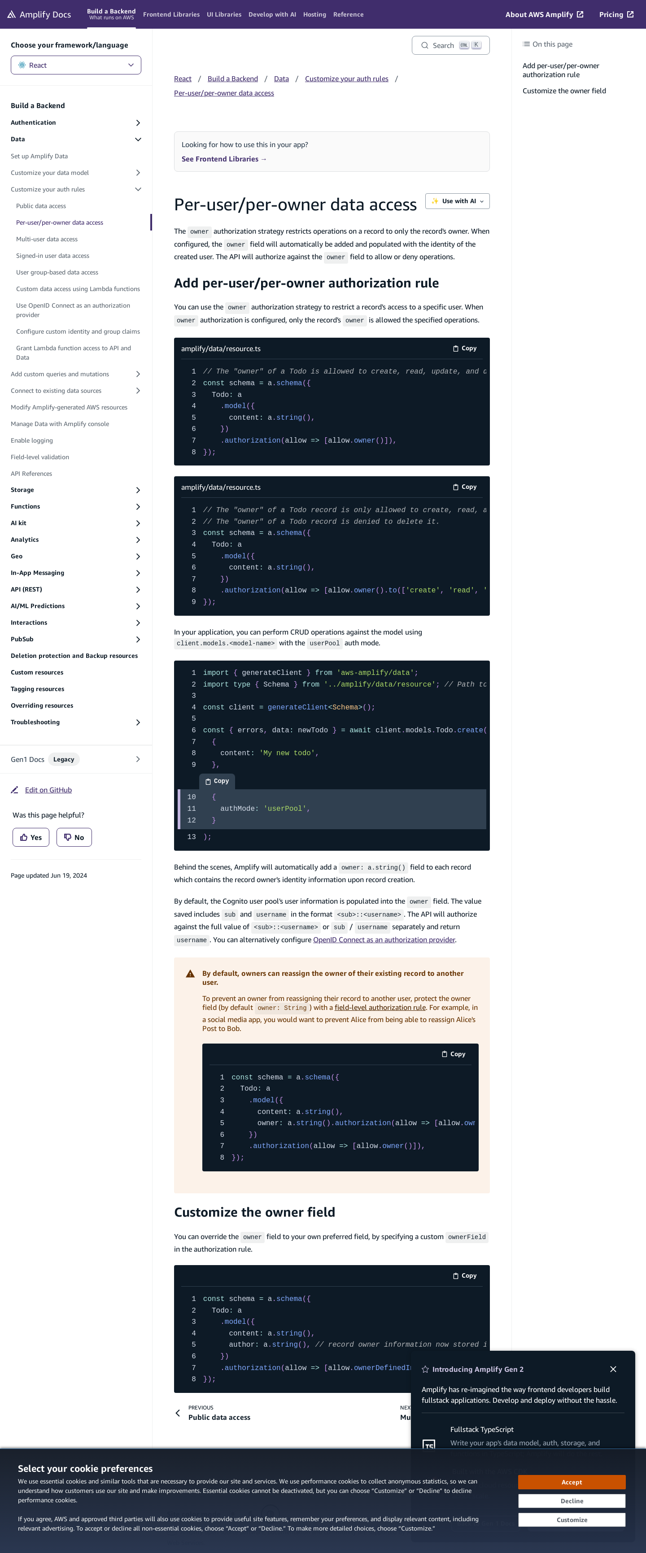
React (76, 65)
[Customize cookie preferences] (572, 1520)
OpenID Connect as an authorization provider (384, 930)
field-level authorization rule (380, 998)
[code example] (332, 750)
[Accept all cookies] (572, 1482)
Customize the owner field (255, 1201)
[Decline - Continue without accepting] (572, 1501)
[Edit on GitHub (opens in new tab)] (41, 789)
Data (281, 78)
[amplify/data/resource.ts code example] (332, 407)
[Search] (451, 45)
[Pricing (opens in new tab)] (616, 14)
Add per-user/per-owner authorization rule (306, 279)
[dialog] (323, 1501)
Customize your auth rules (346, 78)
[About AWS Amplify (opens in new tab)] (544, 14)
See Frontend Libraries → (224, 158)
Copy (468, 345)
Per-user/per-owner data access (224, 92)
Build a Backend (233, 78)
